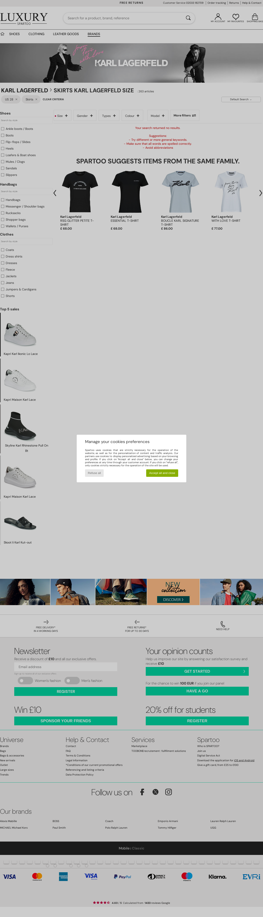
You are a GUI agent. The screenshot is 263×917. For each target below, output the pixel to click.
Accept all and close (162, 473)
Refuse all (94, 473)
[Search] (188, 18)
